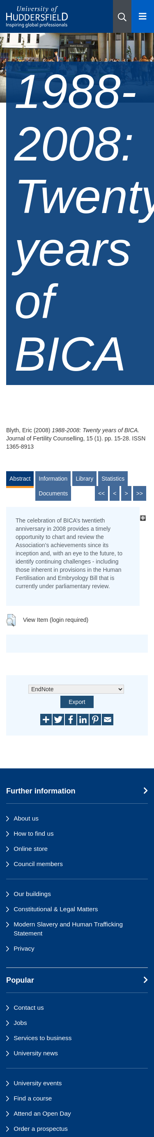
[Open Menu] (142, 16)
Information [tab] (53, 478)
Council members (38, 863)
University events (38, 1083)
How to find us (34, 833)
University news (36, 1053)
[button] (122, 16)
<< (101, 493)
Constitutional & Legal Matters (56, 908)
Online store (31, 848)
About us (26, 818)
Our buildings (32, 893)
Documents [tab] (53, 493)
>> (139, 493)
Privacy (24, 948)
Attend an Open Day (42, 1113)
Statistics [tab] (112, 478)
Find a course (33, 1098)
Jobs (20, 1022)
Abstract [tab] (19, 478)
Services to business (42, 1037)
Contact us (29, 1007)
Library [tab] (84, 478)
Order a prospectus (41, 1128)
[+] (143, 518)
